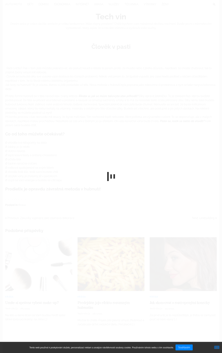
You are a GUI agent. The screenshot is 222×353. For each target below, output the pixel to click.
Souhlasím (184, 347)
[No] (216, 347)
